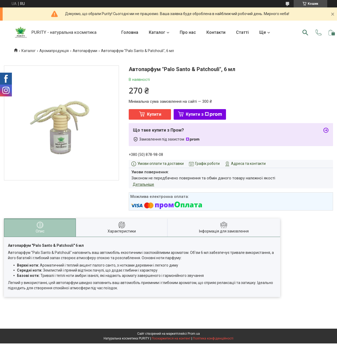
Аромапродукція (54, 51)
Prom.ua (194, 334)
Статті (242, 32)
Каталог (157, 32)
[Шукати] (305, 32)
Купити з (204, 114)
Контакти (215, 32)
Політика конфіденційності (213, 338)
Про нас (188, 32)
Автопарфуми (85, 51)
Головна (129, 32)
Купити (154, 114)
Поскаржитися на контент (171, 338)
